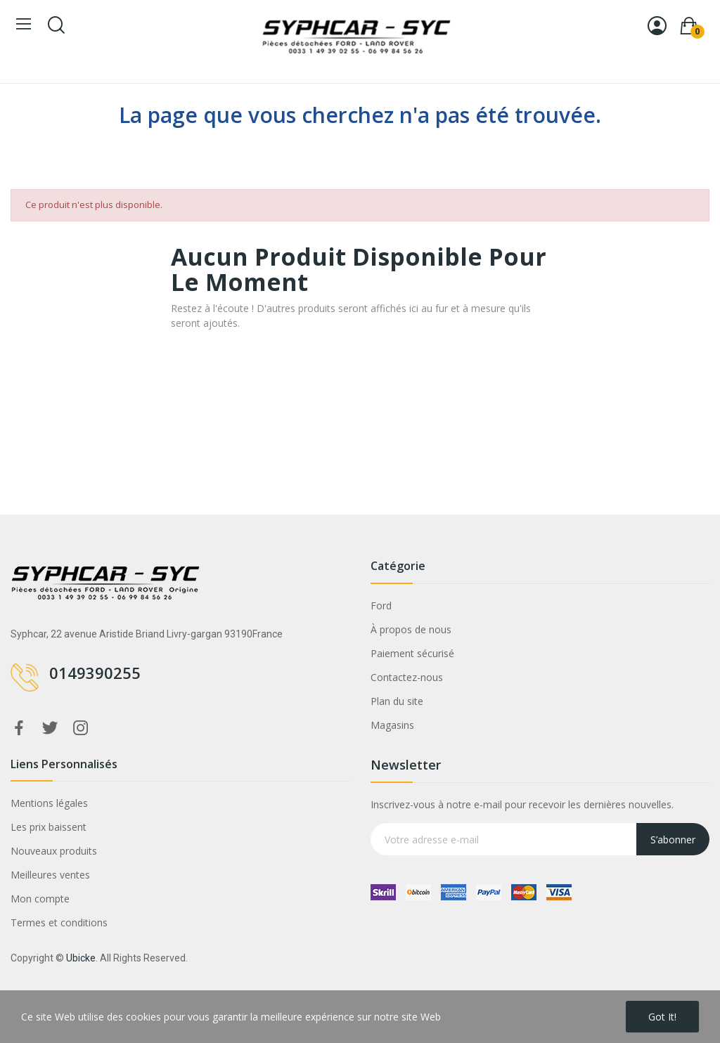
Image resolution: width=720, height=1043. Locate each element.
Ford (381, 605)
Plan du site (397, 701)
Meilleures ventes (50, 874)
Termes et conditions (59, 922)
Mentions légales (49, 803)
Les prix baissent (48, 827)
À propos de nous (411, 629)
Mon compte (40, 898)
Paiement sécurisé (412, 653)
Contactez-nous (407, 677)
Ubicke (81, 958)
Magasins (392, 725)
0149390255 (95, 672)
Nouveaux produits (54, 850)
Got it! (662, 1016)
